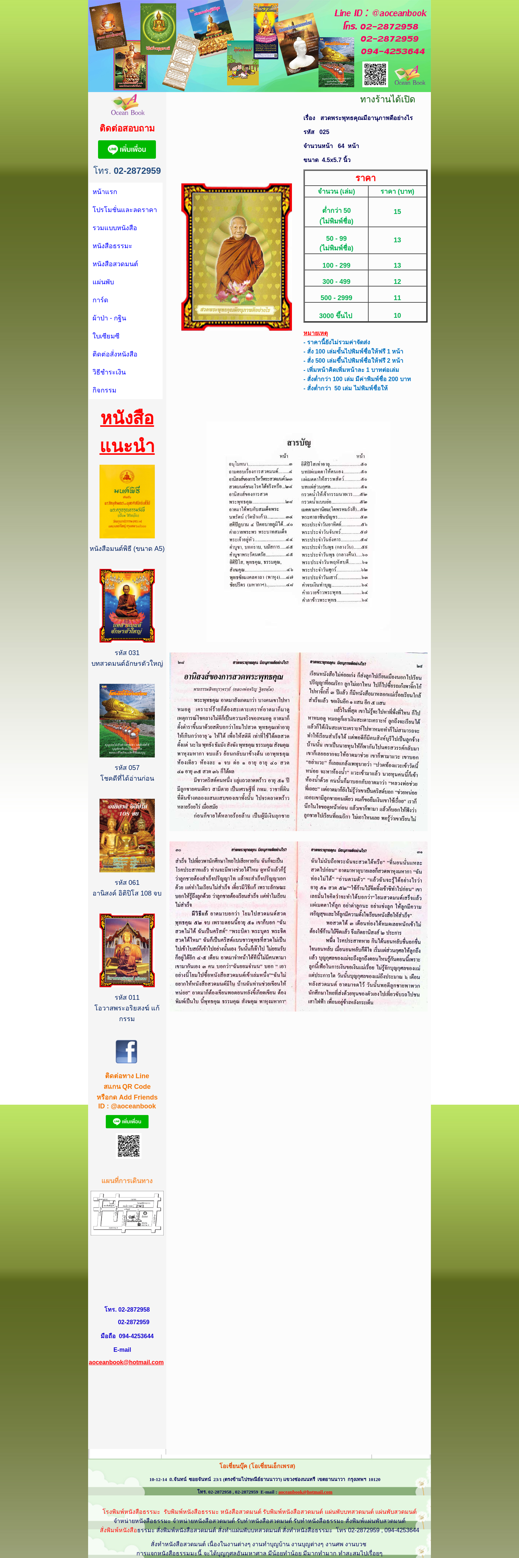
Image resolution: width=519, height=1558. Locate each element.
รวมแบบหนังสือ (115, 228)
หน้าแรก (105, 192)
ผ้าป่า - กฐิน (109, 318)
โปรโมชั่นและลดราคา (125, 210)
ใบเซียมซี (106, 336)
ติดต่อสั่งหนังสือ (115, 354)
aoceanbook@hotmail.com (126, 1362)
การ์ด (100, 300)
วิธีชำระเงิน (109, 372)
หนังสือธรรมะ (112, 246)
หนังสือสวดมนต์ (115, 264)
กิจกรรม (104, 390)
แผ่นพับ (103, 282)
